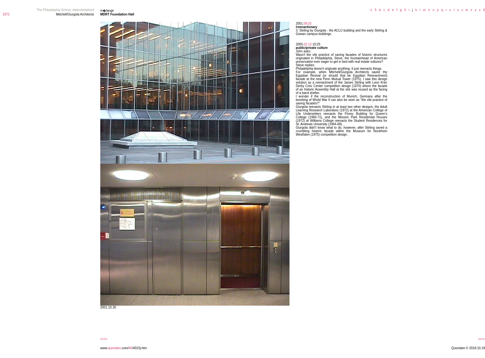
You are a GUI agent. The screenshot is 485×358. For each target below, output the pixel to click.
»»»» (481, 339)
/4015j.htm (139, 348)
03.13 (308, 44)
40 (130, 348)
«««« (103, 339)
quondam (114, 348)
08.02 (308, 23)
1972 (6, 14)
